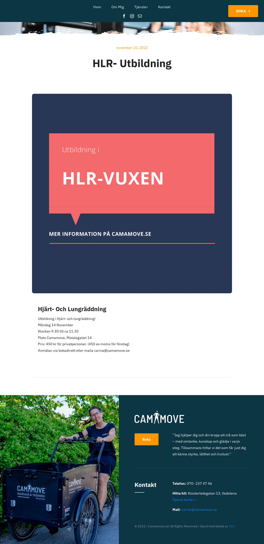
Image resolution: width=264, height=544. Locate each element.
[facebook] (124, 16)
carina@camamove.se (199, 509)
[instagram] (132, 16)
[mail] (140, 16)
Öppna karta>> (184, 499)
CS (231, 526)
